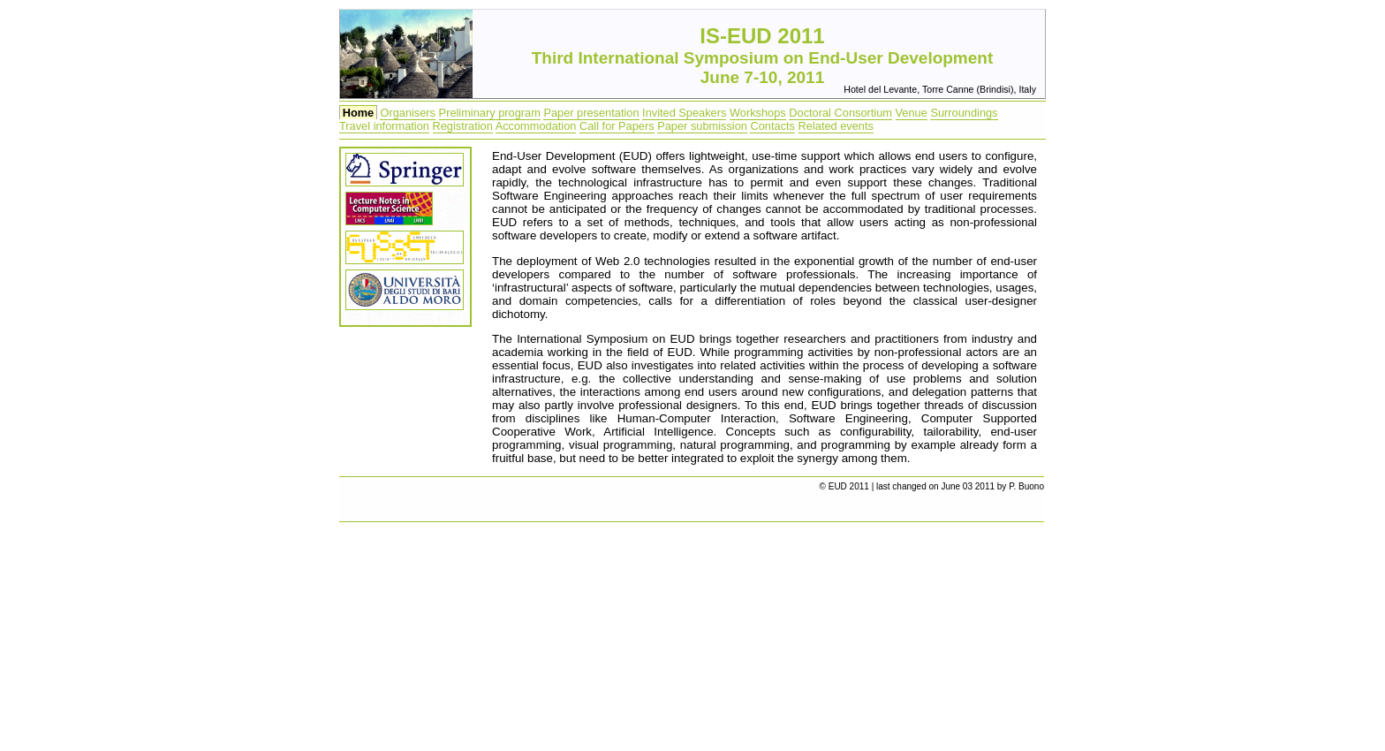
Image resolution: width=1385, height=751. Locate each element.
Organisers (407, 112)
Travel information (384, 126)
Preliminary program (490, 112)
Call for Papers (617, 126)
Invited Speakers (684, 112)
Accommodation (536, 126)
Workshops (758, 112)
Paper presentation (591, 112)
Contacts (772, 126)
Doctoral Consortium (840, 112)
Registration (463, 126)
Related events (836, 126)
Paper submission (702, 126)
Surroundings (963, 112)
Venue (911, 112)
